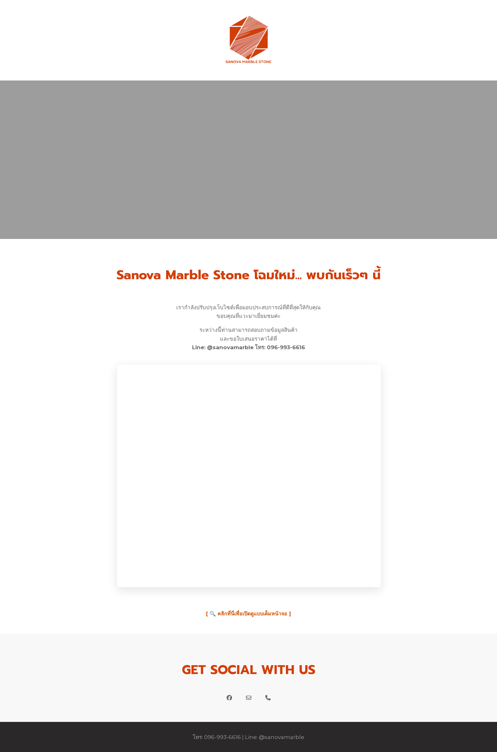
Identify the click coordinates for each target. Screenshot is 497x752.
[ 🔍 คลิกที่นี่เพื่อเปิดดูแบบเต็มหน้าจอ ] (248, 614)
